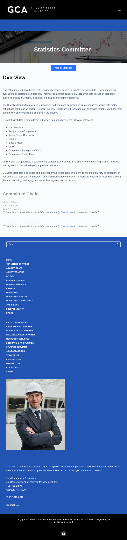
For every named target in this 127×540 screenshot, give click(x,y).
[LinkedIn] (63, 534)
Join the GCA (12, 305)
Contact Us (12, 368)
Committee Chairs (15, 272)
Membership (12, 293)
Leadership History (16, 280)
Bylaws (10, 276)
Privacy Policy (13, 359)
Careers (10, 288)
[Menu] (119, 9)
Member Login (13, 364)
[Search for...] (60, 244)
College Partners (15, 351)
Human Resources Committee (20, 335)
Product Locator (15, 309)
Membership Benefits (16, 297)
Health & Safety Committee (20, 331)
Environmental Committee (19, 327)
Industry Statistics (16, 284)
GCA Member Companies (17, 264)
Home (9, 260)
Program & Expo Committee (20, 343)
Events (9, 313)
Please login (67, 214)
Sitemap (10, 372)
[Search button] (118, 244)
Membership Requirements (19, 301)
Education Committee (17, 323)
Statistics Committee (16, 347)
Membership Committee (17, 339)
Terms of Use (13, 355)
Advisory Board (14, 268)
